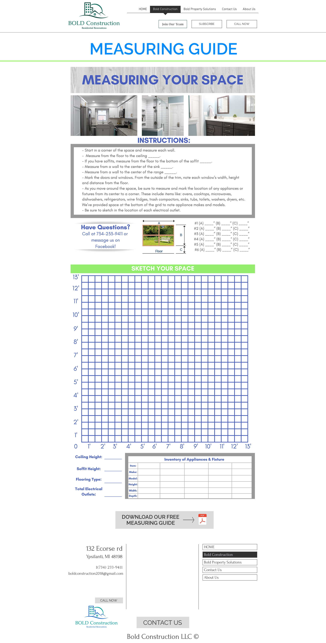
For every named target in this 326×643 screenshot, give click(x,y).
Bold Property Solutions (223, 562)
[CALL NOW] (242, 24)
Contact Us (213, 570)
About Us (211, 577)
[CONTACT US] (162, 622)
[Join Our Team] (173, 24)
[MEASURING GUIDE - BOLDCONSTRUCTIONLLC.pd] (202, 520)
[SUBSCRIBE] (207, 24)
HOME (209, 547)
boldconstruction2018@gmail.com (95, 573)
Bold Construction (218, 554)
